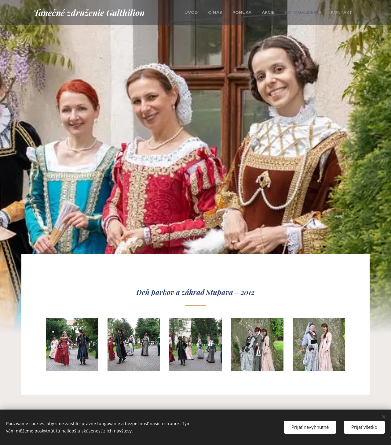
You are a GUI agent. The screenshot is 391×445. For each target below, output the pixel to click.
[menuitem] (205, 12)
